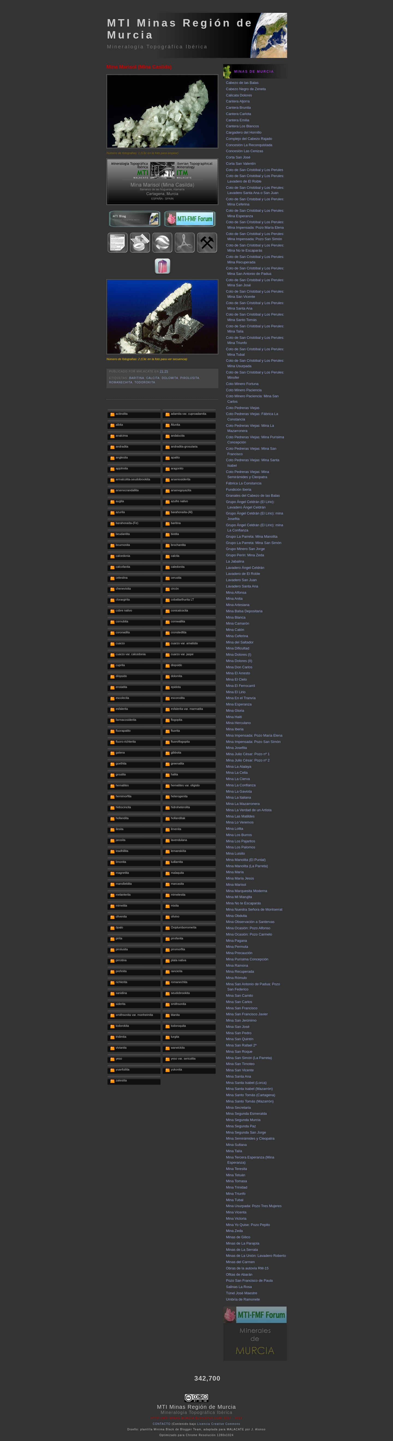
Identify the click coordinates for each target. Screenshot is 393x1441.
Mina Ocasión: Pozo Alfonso (248, 928)
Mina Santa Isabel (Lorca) (246, 1083)
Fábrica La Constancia (243, 483)
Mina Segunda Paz (241, 1126)
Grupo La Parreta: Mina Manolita (252, 536)
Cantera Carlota (238, 114)
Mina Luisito (235, 853)
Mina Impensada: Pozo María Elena (254, 735)
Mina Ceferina (237, 636)
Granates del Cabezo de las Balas (253, 495)
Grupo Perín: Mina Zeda (245, 555)
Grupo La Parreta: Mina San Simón (253, 543)
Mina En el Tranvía (240, 698)
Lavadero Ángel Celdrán (245, 568)
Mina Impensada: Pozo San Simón (253, 742)
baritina (136, 378)
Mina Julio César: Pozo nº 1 (248, 754)
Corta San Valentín (241, 163)
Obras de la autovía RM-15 (247, 1268)
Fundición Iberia (238, 489)
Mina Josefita (236, 748)
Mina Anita (234, 598)
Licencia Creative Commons (218, 1423)
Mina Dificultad (237, 648)
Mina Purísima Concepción (247, 959)
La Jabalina (235, 561)
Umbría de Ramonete (243, 1299)
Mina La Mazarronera (243, 804)
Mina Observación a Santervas (250, 922)
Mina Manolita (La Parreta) (247, 866)
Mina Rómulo (236, 978)
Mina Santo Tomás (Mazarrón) (250, 1101)
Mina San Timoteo (240, 1064)
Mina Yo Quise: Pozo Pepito (248, 1225)
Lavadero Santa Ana (242, 586)
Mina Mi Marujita (239, 897)
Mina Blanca (236, 617)
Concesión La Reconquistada (249, 145)
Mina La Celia (237, 773)
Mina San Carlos (239, 1002)
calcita (153, 378)
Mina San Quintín (239, 1039)
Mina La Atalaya (238, 766)
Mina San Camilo (239, 995)
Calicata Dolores (239, 95)
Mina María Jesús (240, 878)
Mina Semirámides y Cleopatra (250, 1138)
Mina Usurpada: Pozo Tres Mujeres (254, 1206)
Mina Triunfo (236, 1194)
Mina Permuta (237, 947)
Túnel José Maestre (241, 1293)
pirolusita (190, 378)
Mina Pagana (236, 941)
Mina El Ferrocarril (240, 686)
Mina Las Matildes (240, 816)
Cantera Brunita (238, 107)
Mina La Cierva (238, 779)
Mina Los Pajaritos (240, 841)
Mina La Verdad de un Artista (249, 810)
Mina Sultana (236, 1145)
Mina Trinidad (236, 1187)
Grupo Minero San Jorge (245, 549)
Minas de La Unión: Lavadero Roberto (256, 1256)
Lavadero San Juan (241, 580)
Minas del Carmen (240, 1262)
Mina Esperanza (239, 704)
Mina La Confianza (240, 785)
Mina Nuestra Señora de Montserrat (254, 909)
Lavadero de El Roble (243, 574)
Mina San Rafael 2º (241, 1045)
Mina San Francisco (241, 1008)
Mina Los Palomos (240, 847)
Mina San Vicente (240, 1070)
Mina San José (237, 1027)
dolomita (170, 378)
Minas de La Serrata (242, 1250)
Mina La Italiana (238, 797)
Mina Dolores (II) (239, 661)
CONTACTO (162, 1423)
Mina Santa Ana (238, 1076)
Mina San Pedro (238, 1033)
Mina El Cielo (236, 679)
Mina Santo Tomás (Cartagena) (250, 1095)
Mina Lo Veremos (240, 822)
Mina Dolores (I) (238, 654)
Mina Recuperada (240, 971)
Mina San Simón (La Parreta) (249, 1058)
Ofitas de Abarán (239, 1274)
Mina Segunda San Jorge (246, 1132)
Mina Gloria (235, 710)
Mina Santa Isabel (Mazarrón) (249, 1089)
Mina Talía (234, 1151)
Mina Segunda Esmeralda (246, 1113)
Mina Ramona (237, 965)
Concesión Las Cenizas (244, 151)
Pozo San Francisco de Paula (249, 1280)
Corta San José (238, 157)
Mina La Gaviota (239, 791)
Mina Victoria (236, 1218)
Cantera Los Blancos (242, 126)
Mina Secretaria (238, 1107)
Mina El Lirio (236, 692)
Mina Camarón (237, 623)
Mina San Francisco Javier (247, 1014)
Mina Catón (235, 630)
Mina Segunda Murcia (243, 1120)
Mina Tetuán (235, 1175)
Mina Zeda (234, 1231)
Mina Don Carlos (239, 667)
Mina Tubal (234, 1200)
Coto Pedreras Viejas (243, 408)
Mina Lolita (234, 829)
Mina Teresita (236, 1169)
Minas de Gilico (238, 1237)
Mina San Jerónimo (241, 1020)
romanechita (120, 382)
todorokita (145, 382)
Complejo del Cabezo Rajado (249, 139)
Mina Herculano (238, 723)
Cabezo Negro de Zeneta (246, 89)
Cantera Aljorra (238, 101)
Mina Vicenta (236, 1212)
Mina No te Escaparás (243, 903)
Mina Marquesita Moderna (246, 891)
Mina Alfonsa (236, 592)
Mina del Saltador (240, 642)
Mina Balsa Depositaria (244, 611)
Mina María (235, 872)
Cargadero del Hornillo (243, 132)
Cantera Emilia (237, 120)
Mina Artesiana (237, 605)
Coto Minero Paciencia (244, 390)
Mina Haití (234, 717)
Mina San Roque (239, 1051)
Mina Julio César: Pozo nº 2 (248, 760)
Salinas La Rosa (239, 1287)
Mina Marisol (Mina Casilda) (139, 67)
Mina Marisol (236, 885)
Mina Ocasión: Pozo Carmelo (249, 934)
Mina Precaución (239, 953)
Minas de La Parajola (242, 1243)
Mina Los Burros (239, 835)
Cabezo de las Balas (242, 83)
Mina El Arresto (238, 673)
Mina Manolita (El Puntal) (246, 860)
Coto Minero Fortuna (242, 384)
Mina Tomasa (236, 1181)
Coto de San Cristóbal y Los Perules (254, 170)
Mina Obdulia (236, 916)
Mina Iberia (234, 729)
